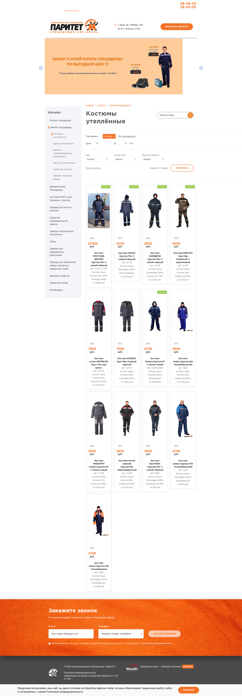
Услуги (88, 7)
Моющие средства (60, 275)
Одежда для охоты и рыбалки (61, 209)
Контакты (145, 7)
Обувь (53, 241)
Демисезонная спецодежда (57, 188)
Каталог (71, 7)
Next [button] (201, 68)
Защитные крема (59, 282)
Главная (54, 7)
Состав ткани (119, 155)
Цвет (88, 155)
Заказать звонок (176, 27)
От (97, 143)
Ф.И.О (51, 632)
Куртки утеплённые (63, 143)
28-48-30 (178, 3)
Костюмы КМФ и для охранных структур (61, 198)
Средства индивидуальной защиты (59, 221)
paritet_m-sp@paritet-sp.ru (179, 11)
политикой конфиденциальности (156, 649)
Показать (182, 168)
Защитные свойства (150, 155)
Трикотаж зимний (62, 169)
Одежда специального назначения (62, 233)
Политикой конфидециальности (64, 691)
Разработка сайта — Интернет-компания (167, 673)
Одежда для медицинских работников (57, 251)
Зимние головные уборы (62, 177)
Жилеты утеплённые (64, 162)
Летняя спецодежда (60, 120)
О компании (126, 7)
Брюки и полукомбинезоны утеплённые (62, 153)
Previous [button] (41, 68)
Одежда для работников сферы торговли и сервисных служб (63, 265)
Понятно (188, 690)
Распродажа (106, 7)
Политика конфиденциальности (80, 679)
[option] (121, 68)
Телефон (103, 632)
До (115, 143)
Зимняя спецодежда (119, 105)
